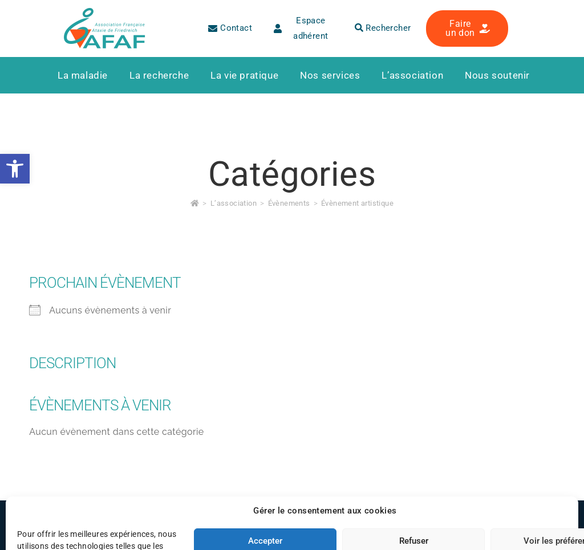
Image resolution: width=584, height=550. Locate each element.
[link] (15, 169)
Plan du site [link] (233, 524)
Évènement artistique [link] (357, 203)
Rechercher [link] (383, 28)
